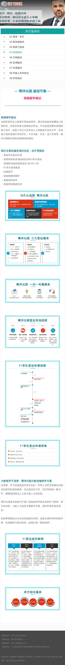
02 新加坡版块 (17, 42)
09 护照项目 (16, 78)
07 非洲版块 (16, 68)
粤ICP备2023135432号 (15, 661)
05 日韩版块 (16, 57)
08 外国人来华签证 (19, 73)
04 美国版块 (16, 52)
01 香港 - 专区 (17, 36)
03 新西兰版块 (17, 47)
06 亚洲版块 (16, 62)
